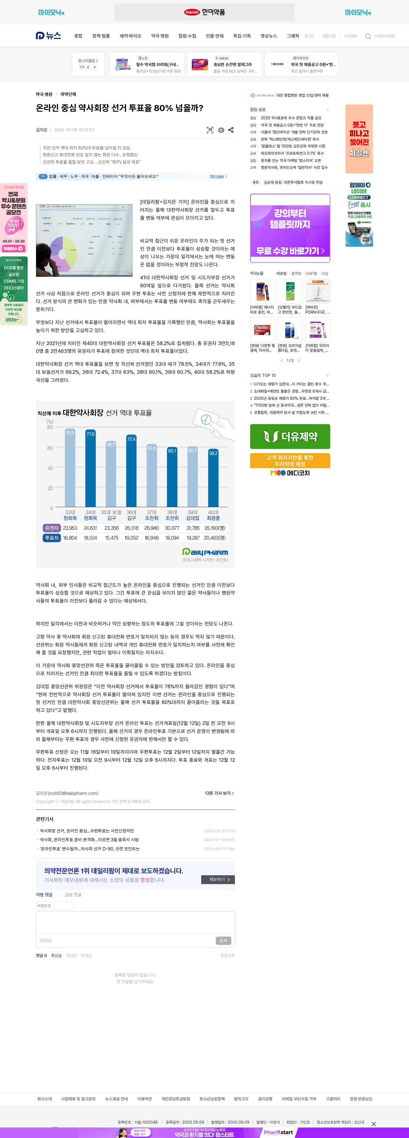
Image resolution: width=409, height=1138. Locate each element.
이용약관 (144, 1099)
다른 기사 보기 (220, 793)
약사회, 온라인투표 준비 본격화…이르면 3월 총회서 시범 (89, 839)
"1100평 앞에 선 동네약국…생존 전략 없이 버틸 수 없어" (290, 405)
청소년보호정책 (212, 1099)
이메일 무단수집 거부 (299, 1099)
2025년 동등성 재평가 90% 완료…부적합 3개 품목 (290, 398)
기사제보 (350, 36)
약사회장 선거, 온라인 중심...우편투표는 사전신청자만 (87, 831)
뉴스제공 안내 (116, 1099)
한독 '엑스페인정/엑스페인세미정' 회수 (284, 139)
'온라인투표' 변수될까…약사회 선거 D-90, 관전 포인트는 (90, 848)
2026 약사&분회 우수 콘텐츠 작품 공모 (285, 118)
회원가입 (329, 36)
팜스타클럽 (88, 61)
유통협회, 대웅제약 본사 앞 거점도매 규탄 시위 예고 (290, 412)
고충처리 (333, 1099)
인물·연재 (215, 36)
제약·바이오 (130, 36)
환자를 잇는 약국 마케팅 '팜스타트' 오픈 (285, 160)
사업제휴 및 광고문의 (78, 1099)
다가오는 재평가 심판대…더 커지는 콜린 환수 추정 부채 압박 (290, 384)
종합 (78, 36)
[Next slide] (95, 67)
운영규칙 (228, 955)
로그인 (309, 36)
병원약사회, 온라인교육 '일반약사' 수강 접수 (289, 167)
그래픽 (293, 36)
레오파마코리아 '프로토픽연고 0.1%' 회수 (287, 153)
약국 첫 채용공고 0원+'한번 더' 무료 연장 (287, 125)
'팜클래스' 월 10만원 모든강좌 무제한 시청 (287, 146)
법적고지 (241, 1099)
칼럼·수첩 (187, 36)
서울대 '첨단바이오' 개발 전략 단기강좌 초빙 (289, 132)
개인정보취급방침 (175, 1099)
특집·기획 (242, 36)
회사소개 (44, 1099)
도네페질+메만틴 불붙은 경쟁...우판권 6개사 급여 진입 (290, 391)
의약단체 (68, 94)
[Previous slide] (88, 67)
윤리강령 (265, 1099)
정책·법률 (101, 36)
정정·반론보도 (361, 1099)
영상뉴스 (269, 36)
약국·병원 (160, 36)
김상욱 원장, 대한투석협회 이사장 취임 (293, 182)
